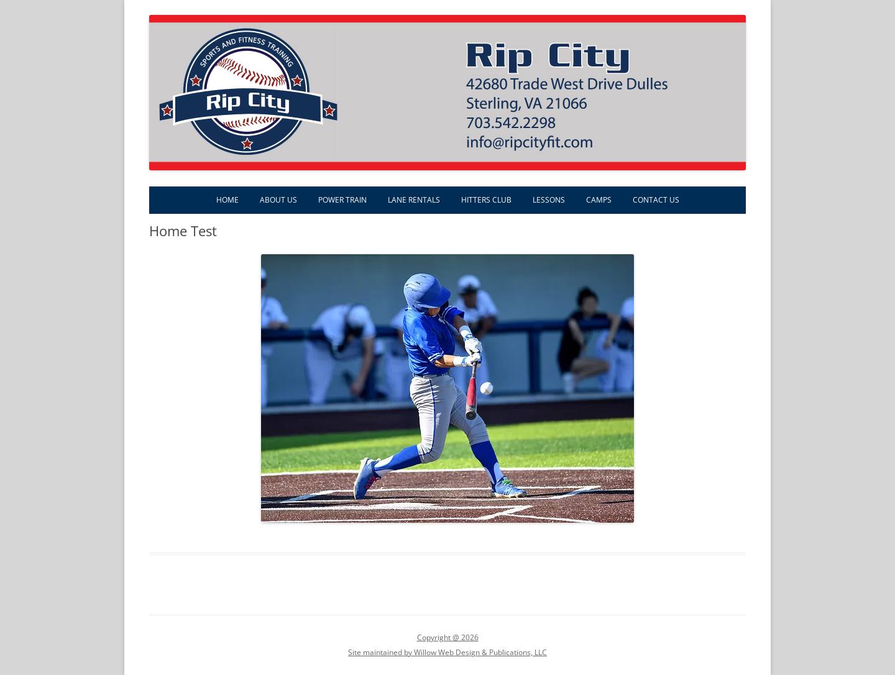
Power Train (342, 200)
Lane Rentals (414, 200)
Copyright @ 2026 (448, 637)
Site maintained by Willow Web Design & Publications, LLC (447, 652)
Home (227, 200)
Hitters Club (486, 200)
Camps (599, 200)
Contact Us (656, 200)
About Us (278, 200)
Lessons (549, 200)
